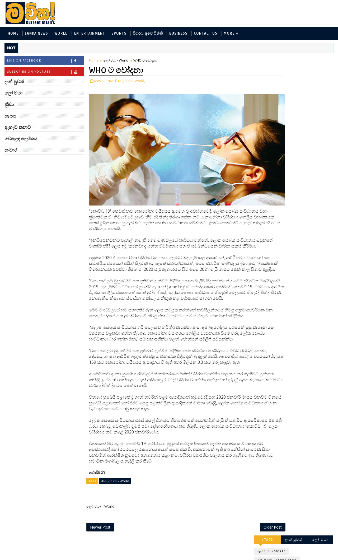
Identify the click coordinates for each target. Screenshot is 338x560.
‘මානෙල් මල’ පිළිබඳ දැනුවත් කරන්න (300, 154)
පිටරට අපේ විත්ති (147, 34)
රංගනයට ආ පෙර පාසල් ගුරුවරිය (304, 347)
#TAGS (268, 60)
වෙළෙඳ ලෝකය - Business (280, 124)
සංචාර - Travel (301, 133)
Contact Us (205, 34)
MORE (228, 34)
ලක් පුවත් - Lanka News (277, 81)
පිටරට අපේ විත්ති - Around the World (290, 107)
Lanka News (36, 34)
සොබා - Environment (307, 116)
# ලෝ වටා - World (115, 496)
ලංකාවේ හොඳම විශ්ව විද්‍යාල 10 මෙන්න (302, 176)
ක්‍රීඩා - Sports (269, 116)
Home (12, 34)
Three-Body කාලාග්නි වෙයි (302, 240)
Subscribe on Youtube (45, 73)
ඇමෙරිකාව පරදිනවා (301, 194)
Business (178, 34)
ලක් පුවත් (294, 60)
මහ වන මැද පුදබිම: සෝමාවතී (300, 218)
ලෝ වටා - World (115, 61)
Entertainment (89, 34)
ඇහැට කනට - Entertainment (283, 89)
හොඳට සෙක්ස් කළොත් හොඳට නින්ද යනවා (303, 283)
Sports (118, 34)
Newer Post (100, 543)
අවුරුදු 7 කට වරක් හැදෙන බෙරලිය (299, 325)
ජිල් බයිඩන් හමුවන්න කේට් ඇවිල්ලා (302, 261)
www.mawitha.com (64, 556)
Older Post (237, 543)
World (60, 34)
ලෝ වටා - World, (131, 81)
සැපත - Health (269, 133)
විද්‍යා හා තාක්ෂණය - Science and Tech (290, 98)
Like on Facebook (45, 62)
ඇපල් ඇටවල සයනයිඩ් (304, 301)
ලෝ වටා (321, 60)
